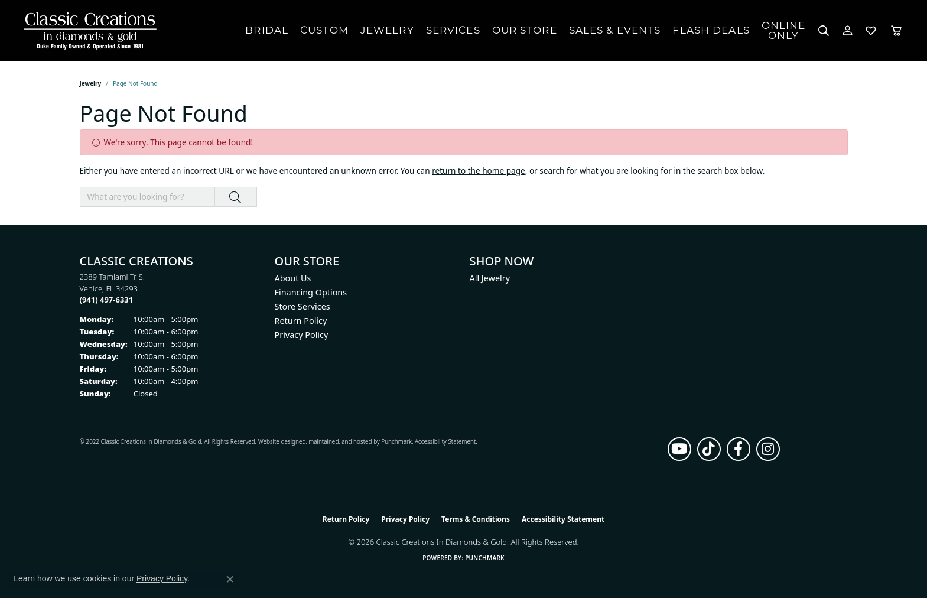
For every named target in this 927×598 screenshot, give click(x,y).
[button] (824, 30)
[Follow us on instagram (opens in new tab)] (768, 449)
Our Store (524, 30)
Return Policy (301, 320)
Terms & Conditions (475, 519)
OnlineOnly (784, 30)
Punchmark (396, 441)
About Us (293, 278)
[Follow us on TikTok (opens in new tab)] (709, 449)
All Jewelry (490, 278)
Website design (278, 441)
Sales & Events (615, 30)
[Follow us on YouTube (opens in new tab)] (679, 449)
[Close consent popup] (229, 579)
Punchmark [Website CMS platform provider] (485, 558)
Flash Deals (710, 30)
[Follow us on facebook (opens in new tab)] (738, 449)
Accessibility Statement (445, 441)
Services (453, 30)
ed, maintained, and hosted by (340, 441)
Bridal (266, 30)
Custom (324, 30)
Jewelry (387, 30)
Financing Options (311, 292)
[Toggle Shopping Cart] (896, 30)
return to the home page (478, 170)
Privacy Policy (301, 334)
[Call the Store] (107, 299)
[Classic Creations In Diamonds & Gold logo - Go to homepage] (87, 30)
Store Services (302, 306)
